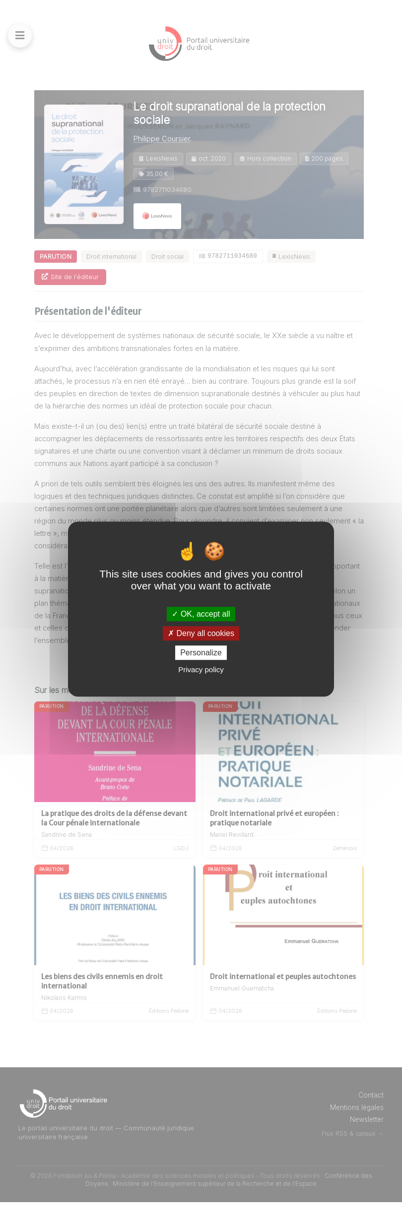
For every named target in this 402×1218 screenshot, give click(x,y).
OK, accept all (201, 614)
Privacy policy (201, 669)
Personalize (201, 652)
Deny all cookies (201, 633)
